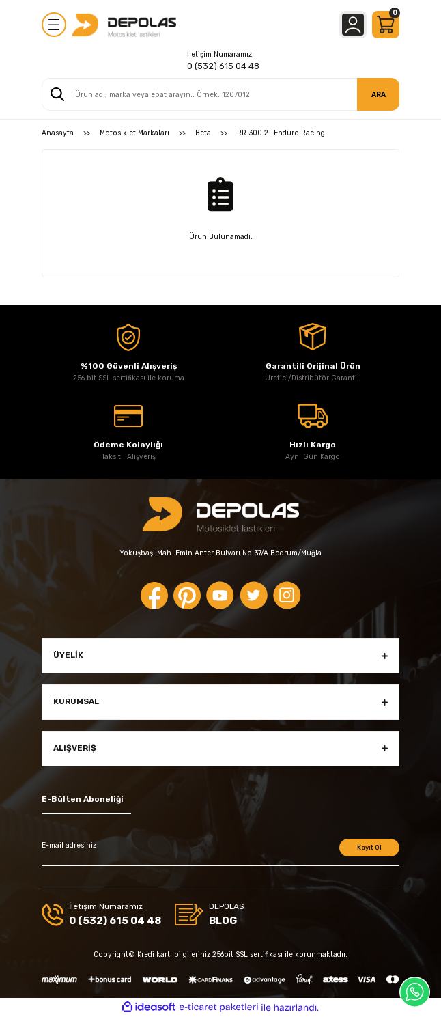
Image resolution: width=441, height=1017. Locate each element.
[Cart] (385, 24)
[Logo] (124, 24)
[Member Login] (353, 25)
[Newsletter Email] (220, 852)
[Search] (220, 94)
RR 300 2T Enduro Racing (281, 132)
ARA (378, 94)
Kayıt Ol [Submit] (369, 847)
